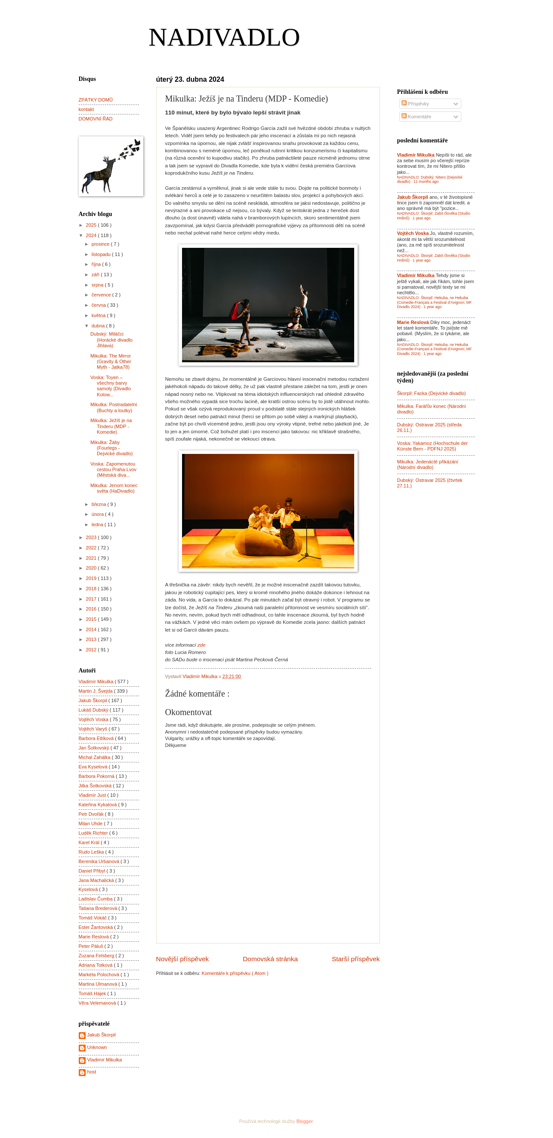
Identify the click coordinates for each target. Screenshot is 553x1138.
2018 (92, 588)
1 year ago (422, 218)
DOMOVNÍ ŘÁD (96, 118)
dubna (99, 325)
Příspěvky (415, 103)
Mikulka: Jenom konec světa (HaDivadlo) (113, 488)
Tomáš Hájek (93, 993)
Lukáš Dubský (94, 709)
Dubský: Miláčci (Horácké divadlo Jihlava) (111, 339)
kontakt (86, 109)
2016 (92, 608)
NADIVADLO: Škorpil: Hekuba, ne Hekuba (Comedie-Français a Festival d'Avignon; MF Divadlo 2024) (434, 302)
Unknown (97, 1047)
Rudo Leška (92, 851)
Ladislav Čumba (96, 898)
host (91, 1071)
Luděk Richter (94, 833)
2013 (92, 639)
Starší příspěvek (356, 958)
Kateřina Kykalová (98, 804)
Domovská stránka (270, 958)
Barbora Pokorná (97, 776)
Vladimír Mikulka (97, 681)
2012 (92, 649)
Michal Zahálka (95, 757)
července (102, 294)
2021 (92, 558)
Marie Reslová (95, 936)
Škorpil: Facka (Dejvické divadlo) (431, 393)
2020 (92, 568)
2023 (92, 537)
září (96, 274)
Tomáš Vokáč (93, 917)
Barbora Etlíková (97, 738)
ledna (98, 524)
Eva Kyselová (94, 766)
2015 (92, 619)
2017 (92, 598)
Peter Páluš (92, 946)
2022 (92, 547)
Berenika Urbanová (100, 861)
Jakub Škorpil (93, 700)
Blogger (304, 1121)
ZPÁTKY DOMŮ (96, 99)
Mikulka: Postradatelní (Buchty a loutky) (113, 407)
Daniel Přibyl (93, 870)
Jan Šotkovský (95, 747)
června (99, 305)
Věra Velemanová (98, 1002)
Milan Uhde (91, 823)
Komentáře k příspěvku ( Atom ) (235, 973)
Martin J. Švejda (96, 691)
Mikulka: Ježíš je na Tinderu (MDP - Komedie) (111, 426)
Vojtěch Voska (94, 719)
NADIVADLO (224, 37)
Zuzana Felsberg (97, 955)
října (97, 264)
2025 (92, 225)
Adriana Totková (96, 965)
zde (202, 645)
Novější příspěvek (182, 958)
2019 (92, 578)
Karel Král (90, 842)
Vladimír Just (93, 795)
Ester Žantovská (96, 927)
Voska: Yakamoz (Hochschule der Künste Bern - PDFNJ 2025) (432, 446)
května (99, 315)
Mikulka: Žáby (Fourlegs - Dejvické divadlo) (111, 448)
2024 (92, 235)
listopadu (102, 254)
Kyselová (89, 889)
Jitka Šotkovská (96, 785)
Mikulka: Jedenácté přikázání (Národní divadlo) (427, 464)
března (100, 504)
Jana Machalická (97, 880)
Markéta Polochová (100, 974)
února (98, 514)
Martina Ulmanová (99, 984)
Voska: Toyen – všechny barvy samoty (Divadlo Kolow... (110, 386)
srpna (98, 284)
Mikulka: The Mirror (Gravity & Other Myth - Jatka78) (110, 361)
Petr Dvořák (92, 814)
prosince (101, 244)
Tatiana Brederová (99, 908)
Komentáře (416, 116)
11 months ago (426, 181)
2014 (92, 629)
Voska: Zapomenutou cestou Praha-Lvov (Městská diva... (113, 469)
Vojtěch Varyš (94, 728)
